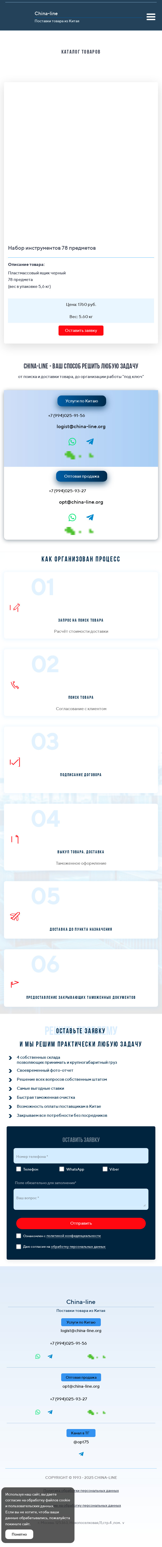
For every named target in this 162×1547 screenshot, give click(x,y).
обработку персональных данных (78, 1247)
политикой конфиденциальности (74, 1236)
